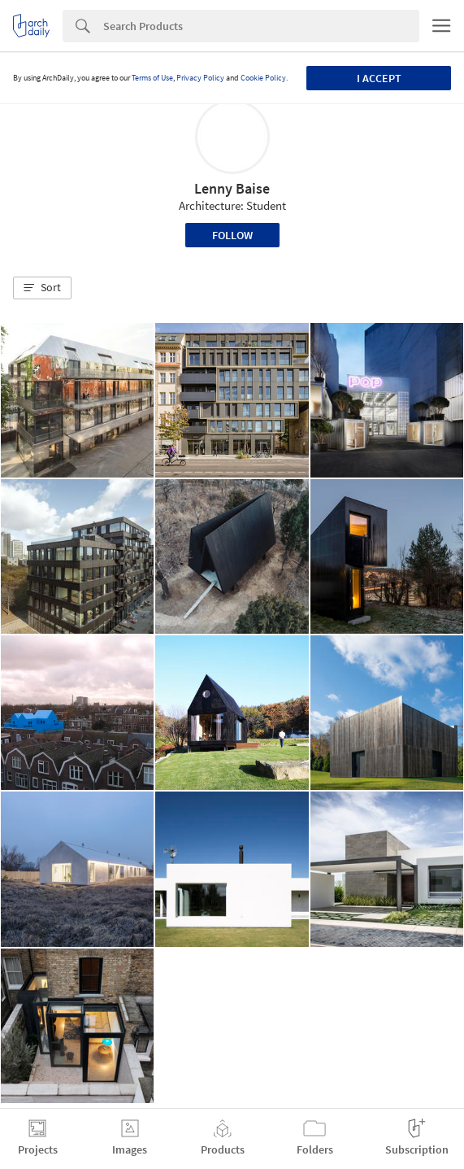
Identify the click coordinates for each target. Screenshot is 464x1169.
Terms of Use (152, 77)
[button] (42, 288)
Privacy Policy (200, 77)
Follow (232, 235)
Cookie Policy (263, 77)
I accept (379, 78)
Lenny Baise (232, 188)
